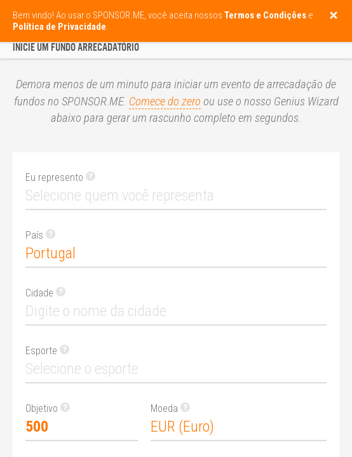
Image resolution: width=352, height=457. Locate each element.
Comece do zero (165, 102)
